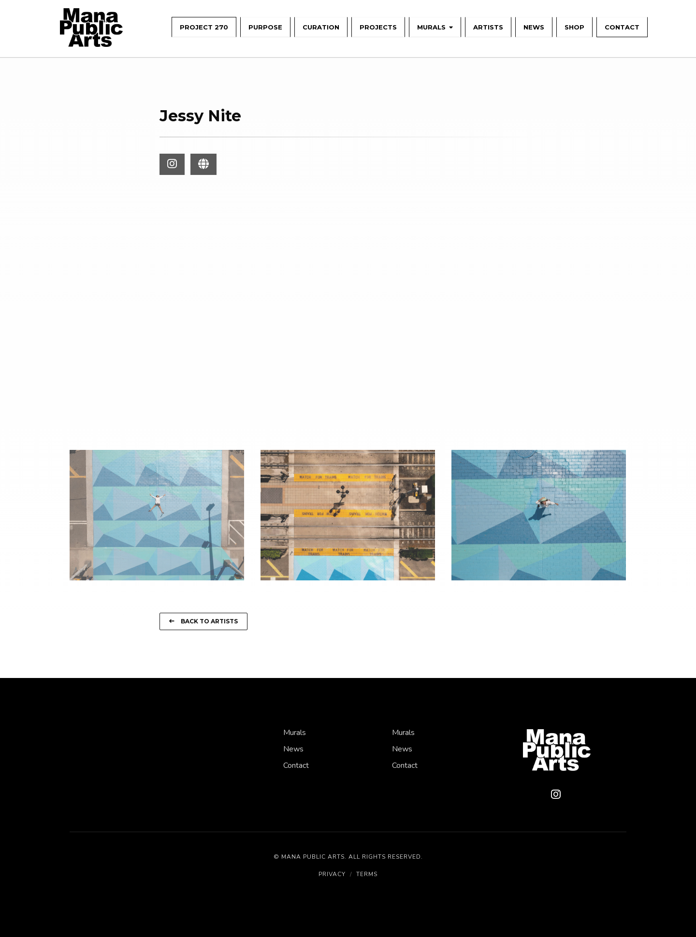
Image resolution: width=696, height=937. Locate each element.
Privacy (332, 874)
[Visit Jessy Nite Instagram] (172, 164)
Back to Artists (203, 621)
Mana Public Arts (313, 857)
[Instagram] (555, 795)
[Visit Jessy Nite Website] (203, 164)
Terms (366, 874)
